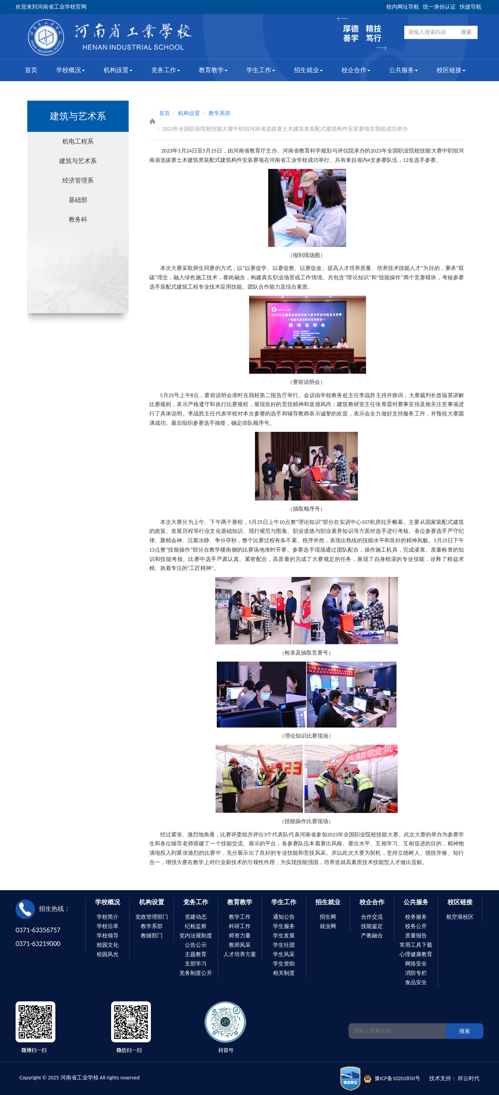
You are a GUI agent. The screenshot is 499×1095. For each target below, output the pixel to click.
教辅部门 (152, 935)
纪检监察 (196, 926)
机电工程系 (78, 141)
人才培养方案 (239, 954)
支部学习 (196, 963)
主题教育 (196, 954)
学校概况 (70, 70)
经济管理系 (78, 180)
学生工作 (260, 70)
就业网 (328, 926)
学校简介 (108, 917)
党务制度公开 (195, 973)
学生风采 (284, 954)
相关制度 (284, 973)
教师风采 (240, 945)
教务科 (78, 219)
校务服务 (416, 917)
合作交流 (372, 917)
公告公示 (196, 945)
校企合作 (356, 70)
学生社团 (284, 945)
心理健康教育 (416, 954)
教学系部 (219, 113)
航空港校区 (460, 917)
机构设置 (118, 70)
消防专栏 (416, 973)
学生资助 (284, 963)
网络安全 (416, 963)
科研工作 (240, 926)
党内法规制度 (195, 935)
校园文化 (108, 945)
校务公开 (416, 926)
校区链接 (451, 70)
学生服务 (284, 926)
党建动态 (196, 917)
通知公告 (284, 917)
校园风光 (108, 954)
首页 (31, 70)
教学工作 (240, 917)
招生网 (328, 917)
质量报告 (416, 935)
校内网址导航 (402, 7)
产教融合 (372, 935)
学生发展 (284, 935)
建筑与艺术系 (78, 161)
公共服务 (403, 70)
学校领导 (108, 935)
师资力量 (240, 935)
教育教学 (213, 70)
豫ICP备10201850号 (397, 1078)
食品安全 (416, 982)
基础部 (78, 200)
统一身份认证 (439, 7)
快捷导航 (470, 7)
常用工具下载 (416, 945)
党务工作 (165, 70)
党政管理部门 (151, 917)
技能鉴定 (372, 926)
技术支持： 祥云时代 (454, 1078)
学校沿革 (108, 926)
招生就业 (308, 70)
